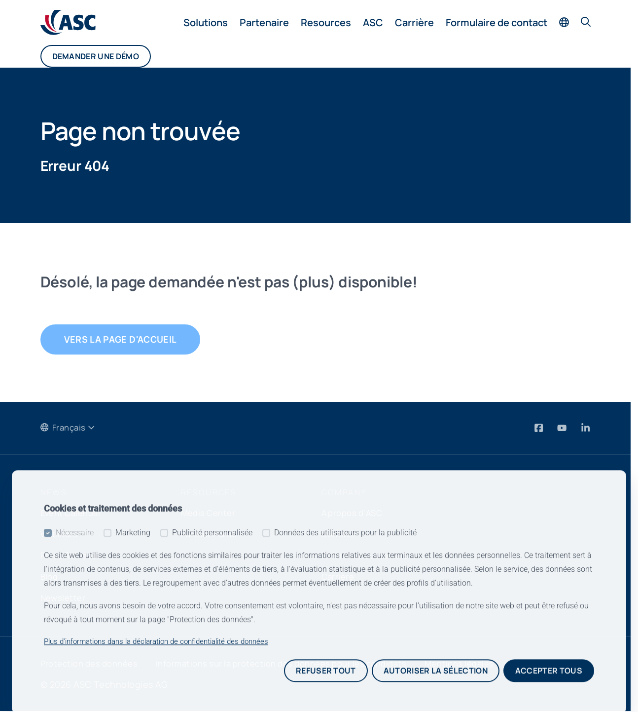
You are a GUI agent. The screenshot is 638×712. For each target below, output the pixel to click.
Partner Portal (211, 535)
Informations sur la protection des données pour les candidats (300, 664)
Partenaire (264, 22)
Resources (326, 22)
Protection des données (93, 664)
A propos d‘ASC (355, 513)
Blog (50, 577)
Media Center (210, 513)
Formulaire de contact (496, 22)
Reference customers (368, 556)
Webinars (60, 535)
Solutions (205, 22)
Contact (339, 535)
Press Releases (73, 556)
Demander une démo (95, 56)
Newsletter (64, 598)
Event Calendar (73, 513)
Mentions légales (491, 664)
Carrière (414, 22)
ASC (373, 22)
